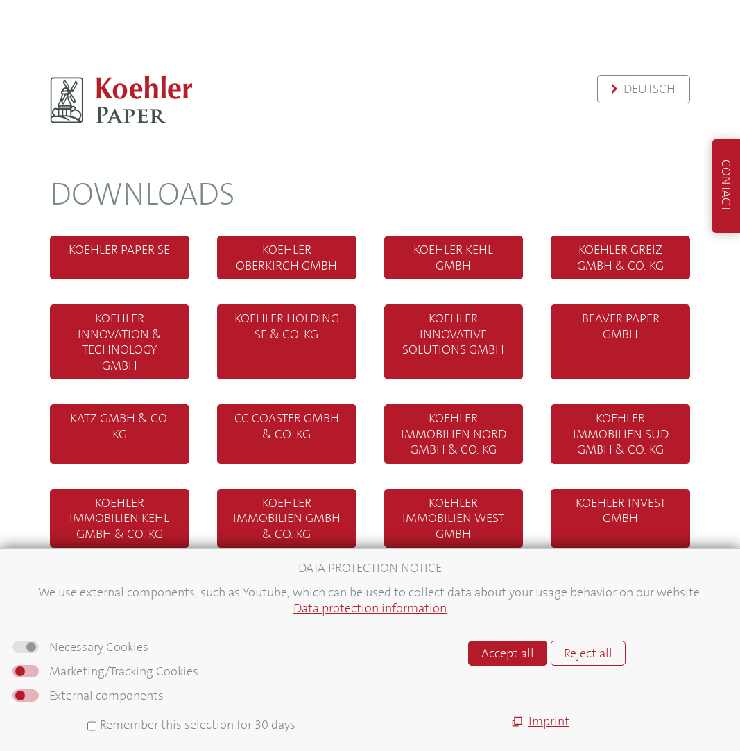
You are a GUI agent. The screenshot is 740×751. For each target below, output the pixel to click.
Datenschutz (59, 703)
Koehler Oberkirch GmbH (286, 257)
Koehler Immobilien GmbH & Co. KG (287, 518)
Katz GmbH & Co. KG (119, 426)
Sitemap (47, 656)
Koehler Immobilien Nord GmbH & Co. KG (453, 434)
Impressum (55, 672)
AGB (36, 687)
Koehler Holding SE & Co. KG (286, 326)
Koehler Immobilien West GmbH (453, 518)
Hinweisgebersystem (82, 718)
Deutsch (649, 88)
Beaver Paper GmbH (621, 326)
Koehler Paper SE (119, 249)
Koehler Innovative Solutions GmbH (453, 334)
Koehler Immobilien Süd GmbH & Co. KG (621, 434)
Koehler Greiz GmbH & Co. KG (620, 257)
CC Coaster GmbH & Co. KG (286, 426)
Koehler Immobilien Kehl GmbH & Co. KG (119, 518)
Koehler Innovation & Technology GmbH (120, 342)
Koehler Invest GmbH (621, 510)
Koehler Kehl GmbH (453, 257)
